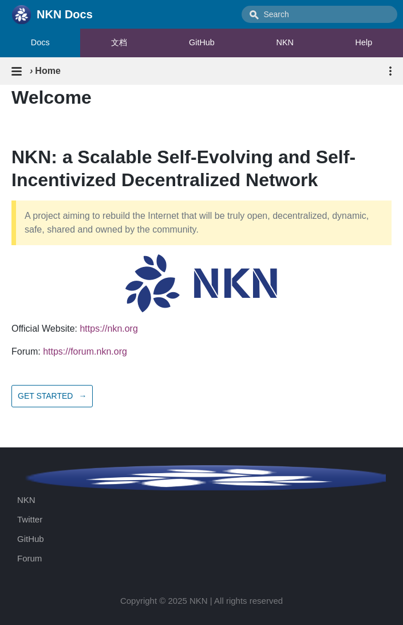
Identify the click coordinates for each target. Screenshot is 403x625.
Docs (40, 42)
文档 (119, 42)
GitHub (202, 42)
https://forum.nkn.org (85, 351)
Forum (29, 558)
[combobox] (319, 14)
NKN (285, 42)
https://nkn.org (108, 328)
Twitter (29, 519)
